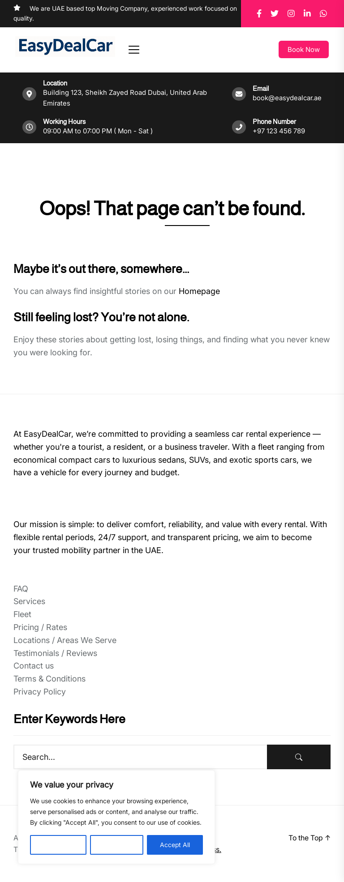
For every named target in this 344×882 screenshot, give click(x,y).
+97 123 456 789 (279, 131)
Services (29, 601)
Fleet (22, 614)
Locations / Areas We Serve (64, 640)
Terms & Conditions (49, 678)
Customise (58, 844)
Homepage (199, 291)
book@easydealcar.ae (287, 98)
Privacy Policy (39, 691)
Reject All (116, 844)
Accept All (175, 844)
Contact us (33, 665)
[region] (116, 817)
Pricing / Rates (40, 627)
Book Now (304, 49)
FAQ (20, 588)
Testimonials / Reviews (55, 653)
